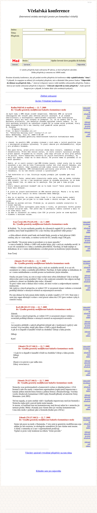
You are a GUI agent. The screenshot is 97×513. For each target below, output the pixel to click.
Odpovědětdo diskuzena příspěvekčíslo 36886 (86, 291)
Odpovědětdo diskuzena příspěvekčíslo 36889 (86, 337)
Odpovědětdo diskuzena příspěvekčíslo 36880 (86, 252)
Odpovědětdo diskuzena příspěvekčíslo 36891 (86, 377)
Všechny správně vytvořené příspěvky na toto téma (48, 478)
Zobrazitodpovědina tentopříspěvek (87, 130)
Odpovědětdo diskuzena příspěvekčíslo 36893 (86, 411)
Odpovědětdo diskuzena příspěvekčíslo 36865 (86, 117)
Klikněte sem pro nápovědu (48, 496)
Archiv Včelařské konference (48, 105)
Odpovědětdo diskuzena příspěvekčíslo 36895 (86, 448)
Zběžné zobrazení (48, 100)
